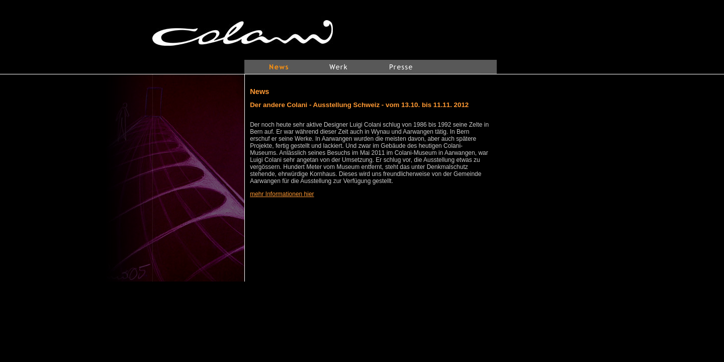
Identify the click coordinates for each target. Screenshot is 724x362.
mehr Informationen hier (282, 194)
